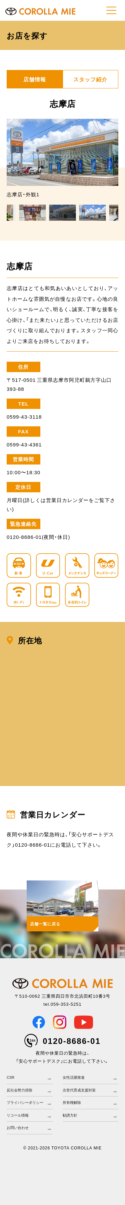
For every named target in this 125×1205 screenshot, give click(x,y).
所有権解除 (72, 1102)
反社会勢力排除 (19, 1090)
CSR (10, 1077)
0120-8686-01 (71, 1041)
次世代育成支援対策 (79, 1090)
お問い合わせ (18, 1127)
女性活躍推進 (74, 1077)
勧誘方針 (70, 1115)
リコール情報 (18, 1115)
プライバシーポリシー (25, 1102)
